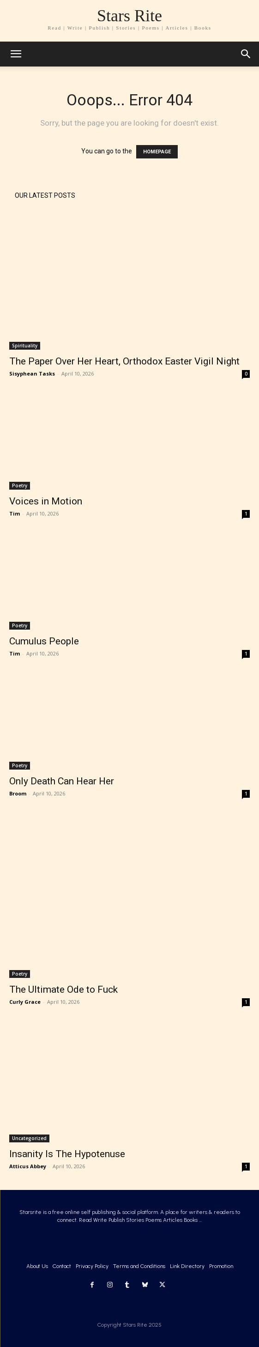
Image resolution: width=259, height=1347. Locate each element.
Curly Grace (25, 1001)
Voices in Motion (45, 501)
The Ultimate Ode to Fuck (63, 989)
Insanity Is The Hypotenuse (67, 1153)
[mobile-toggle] (15, 54)
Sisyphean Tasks (32, 373)
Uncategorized (29, 1138)
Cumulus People (44, 641)
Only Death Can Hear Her (61, 781)
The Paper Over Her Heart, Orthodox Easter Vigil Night (124, 361)
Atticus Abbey (27, 1166)
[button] (246, 54)
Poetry (19, 485)
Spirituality (24, 345)
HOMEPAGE (157, 152)
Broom (17, 793)
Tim (14, 513)
